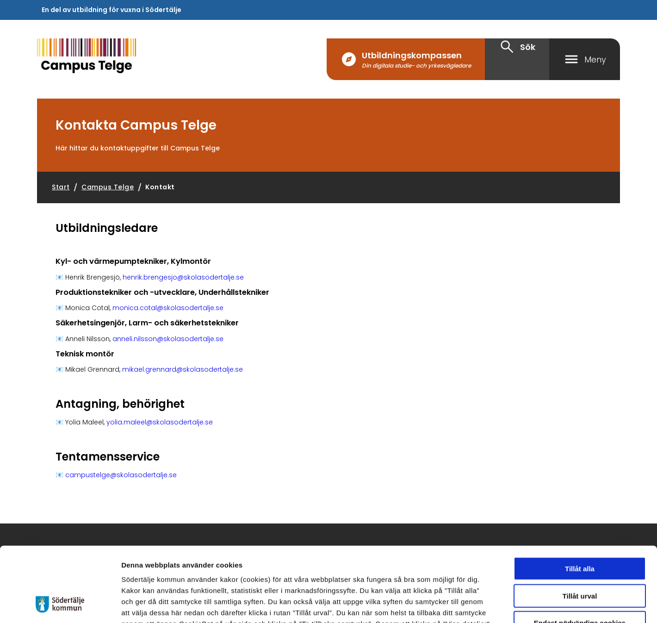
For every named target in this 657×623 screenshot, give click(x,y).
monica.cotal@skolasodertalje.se (167, 307)
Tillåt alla (580, 501)
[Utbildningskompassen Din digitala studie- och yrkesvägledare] (406, 59)
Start (61, 187)
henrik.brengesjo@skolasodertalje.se (183, 277)
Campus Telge (107, 187)
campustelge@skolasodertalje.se (121, 475)
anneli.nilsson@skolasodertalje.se (167, 338)
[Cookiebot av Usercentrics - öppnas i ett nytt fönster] (59, 605)
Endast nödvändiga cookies (580, 555)
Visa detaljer (506, 605)
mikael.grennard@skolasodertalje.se (182, 369)
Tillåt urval (580, 528)
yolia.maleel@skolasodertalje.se (159, 422)
